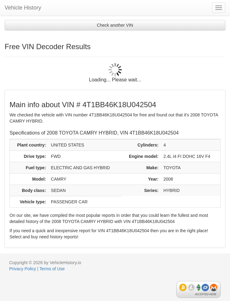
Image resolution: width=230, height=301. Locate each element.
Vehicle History (23, 8)
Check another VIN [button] (115, 25)
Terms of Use (51, 268)
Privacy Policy (22, 268)
